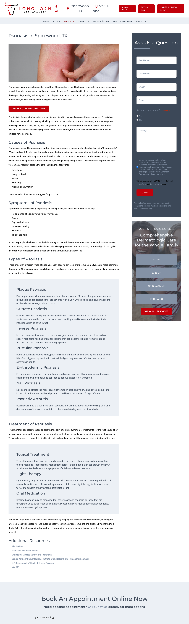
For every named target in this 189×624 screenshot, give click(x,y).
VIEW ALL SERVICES (156, 311)
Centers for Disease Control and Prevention (34, 570)
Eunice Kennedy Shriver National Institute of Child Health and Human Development (55, 575)
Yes (141, 116)
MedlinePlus (18, 562)
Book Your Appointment (28, 110)
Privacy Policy (141, 184)
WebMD (16, 583)
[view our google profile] (56, 11)
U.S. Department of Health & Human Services (35, 579)
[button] (125, 9)
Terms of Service (156, 184)
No (140, 120)
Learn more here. (158, 174)
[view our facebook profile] (56, 6)
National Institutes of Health (26, 566)
